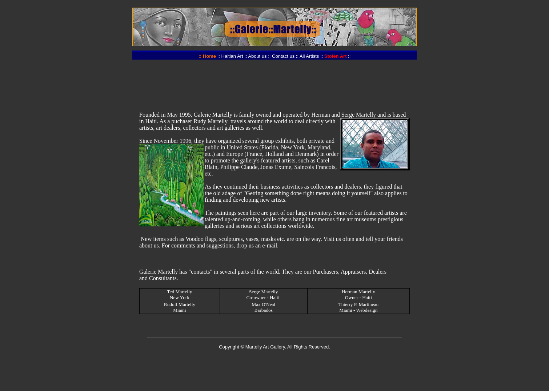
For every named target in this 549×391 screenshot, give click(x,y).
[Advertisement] (274, 81)
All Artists (309, 56)
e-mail (269, 245)
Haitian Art (232, 56)
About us (257, 56)
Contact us (283, 56)
